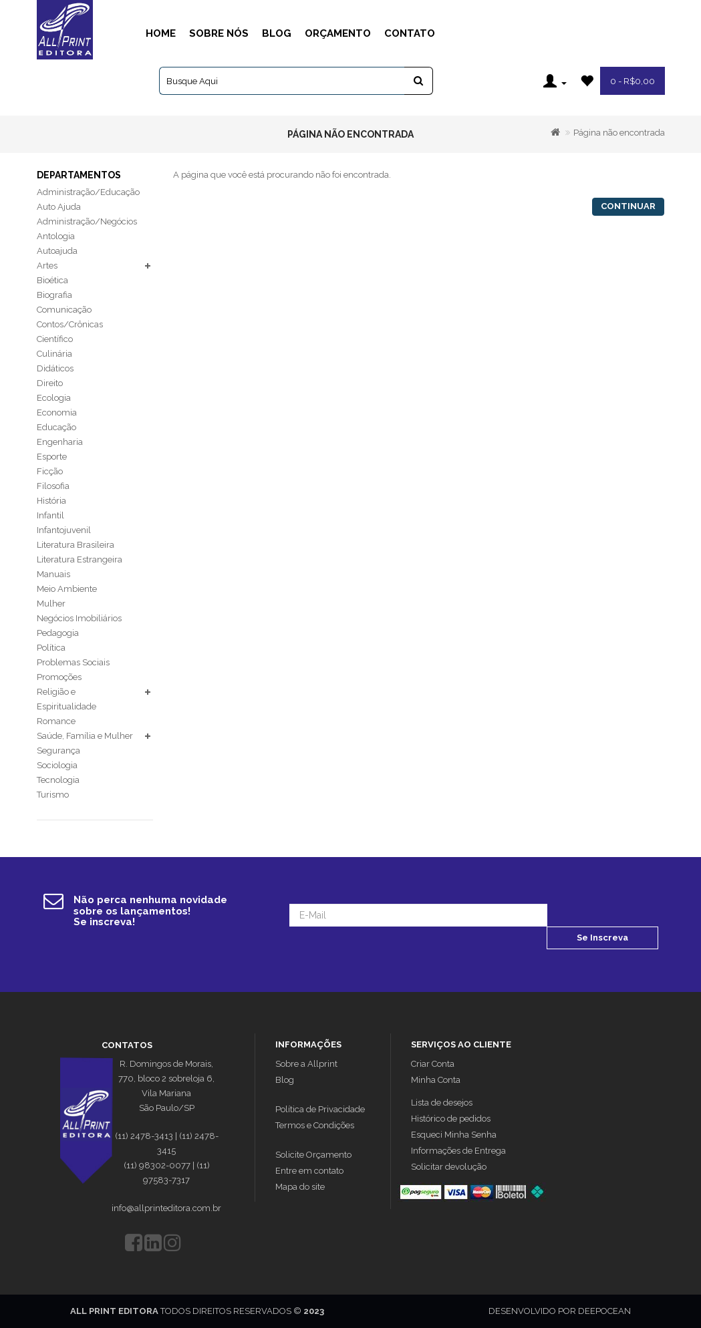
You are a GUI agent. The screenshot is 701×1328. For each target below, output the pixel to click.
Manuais (53, 574)
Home (161, 33)
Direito (50, 383)
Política (51, 648)
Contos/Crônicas (70, 324)
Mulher (51, 604)
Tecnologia (58, 780)
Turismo (53, 795)
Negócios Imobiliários (79, 618)
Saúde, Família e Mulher (85, 736)
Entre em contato (309, 1171)
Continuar (628, 206)
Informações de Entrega (458, 1151)
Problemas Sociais (73, 662)
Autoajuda (57, 251)
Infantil (50, 515)
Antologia (56, 236)
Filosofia (53, 486)
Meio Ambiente (67, 589)
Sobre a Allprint (306, 1064)
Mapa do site (300, 1187)
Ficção (50, 471)
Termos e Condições (314, 1125)
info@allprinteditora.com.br (166, 1208)
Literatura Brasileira (75, 545)
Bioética (52, 280)
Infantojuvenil (64, 530)
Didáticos (55, 368)
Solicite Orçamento (313, 1155)
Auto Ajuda (59, 207)
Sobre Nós (219, 33)
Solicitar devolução (448, 1167)
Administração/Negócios (87, 221)
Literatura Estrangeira (79, 559)
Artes (47, 266)
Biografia (54, 295)
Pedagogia (58, 633)
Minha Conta (435, 1080)
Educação (56, 427)
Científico (55, 339)
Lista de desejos (441, 1103)
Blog (276, 33)
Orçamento (338, 33)
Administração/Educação (88, 192)
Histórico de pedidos (450, 1119)
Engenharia (60, 442)
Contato (409, 33)
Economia (57, 412)
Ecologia (54, 398)
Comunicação (64, 310)
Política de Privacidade (320, 1109)
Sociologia (57, 765)
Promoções (59, 677)
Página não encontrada (619, 133)
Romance (56, 721)
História (51, 501)
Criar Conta (432, 1064)
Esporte (52, 457)
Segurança (58, 750)
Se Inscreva (602, 938)
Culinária (54, 354)
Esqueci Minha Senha (454, 1135)
